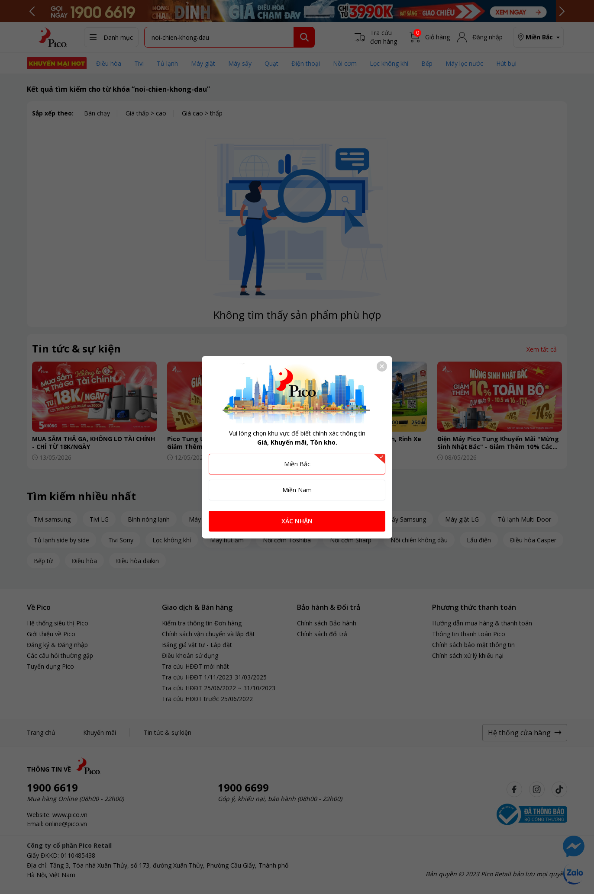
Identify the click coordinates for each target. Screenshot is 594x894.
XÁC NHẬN (297, 521)
